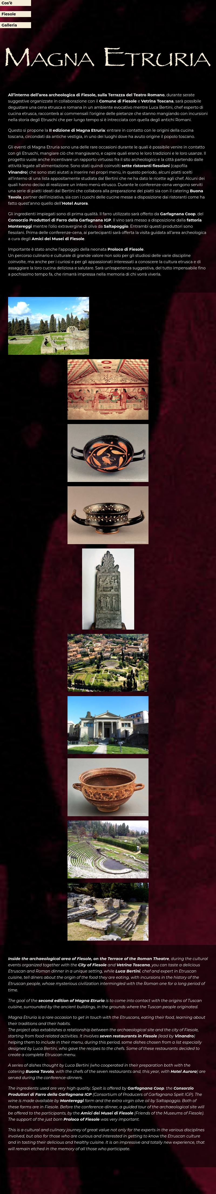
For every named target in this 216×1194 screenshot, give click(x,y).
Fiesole (9, 14)
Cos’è (7, 3)
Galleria (9, 25)
